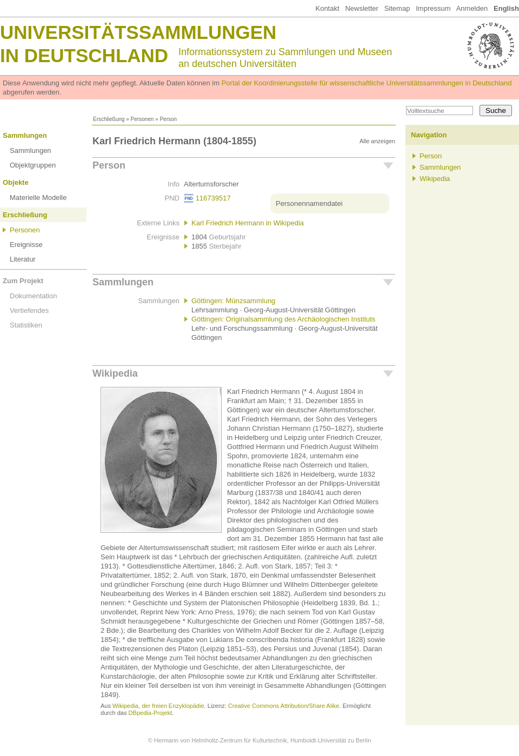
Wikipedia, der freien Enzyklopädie (158, 706)
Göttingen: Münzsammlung (233, 301)
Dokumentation (33, 296)
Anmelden (472, 8)
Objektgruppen (33, 165)
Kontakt (327, 8)
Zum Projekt (23, 281)
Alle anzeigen (377, 141)
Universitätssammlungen (138, 32)
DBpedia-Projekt (150, 713)
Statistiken (26, 325)
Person (108, 165)
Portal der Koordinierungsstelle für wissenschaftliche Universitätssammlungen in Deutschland (367, 83)
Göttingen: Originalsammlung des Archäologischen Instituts (283, 319)
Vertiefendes (29, 310)
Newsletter (361, 8)
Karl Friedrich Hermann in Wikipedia (247, 223)
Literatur (23, 259)
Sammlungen (25, 135)
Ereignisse (26, 244)
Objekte (16, 182)
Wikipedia (115, 373)
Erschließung (108, 119)
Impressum (433, 8)
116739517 (213, 198)
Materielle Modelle (38, 197)
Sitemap (397, 8)
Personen (142, 119)
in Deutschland (84, 55)
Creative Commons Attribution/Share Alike (284, 706)
